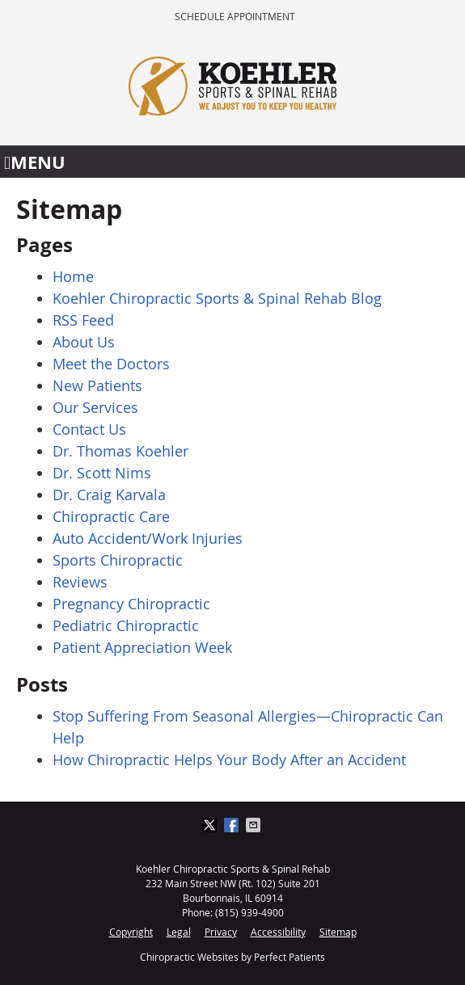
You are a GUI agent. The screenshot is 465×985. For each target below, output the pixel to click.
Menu (35, 162)
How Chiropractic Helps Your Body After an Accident (229, 759)
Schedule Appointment (235, 16)
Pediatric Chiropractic (126, 625)
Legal (179, 931)
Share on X (211, 825)
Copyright (131, 931)
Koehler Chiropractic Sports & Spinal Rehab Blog (217, 298)
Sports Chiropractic (118, 560)
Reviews (80, 581)
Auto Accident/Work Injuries (148, 538)
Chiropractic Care (111, 516)
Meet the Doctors (111, 363)
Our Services (95, 407)
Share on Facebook (233, 825)
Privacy (221, 931)
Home (73, 276)
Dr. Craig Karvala (109, 494)
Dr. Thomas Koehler (120, 451)
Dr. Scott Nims (102, 472)
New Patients (97, 385)
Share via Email (255, 825)
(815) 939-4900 (249, 912)
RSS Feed (83, 320)
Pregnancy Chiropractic (131, 603)
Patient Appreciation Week (142, 647)
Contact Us (89, 429)
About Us (84, 341)
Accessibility (278, 931)
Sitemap (338, 931)
